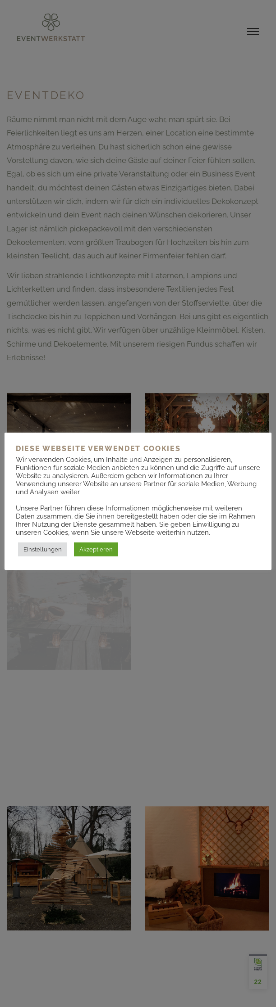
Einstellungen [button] (42, 549)
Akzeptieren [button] (96, 549)
